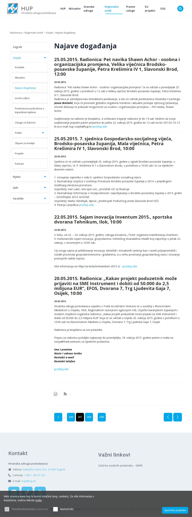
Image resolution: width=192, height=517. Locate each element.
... (64, 419)
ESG (164, 9)
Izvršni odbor (22, 100)
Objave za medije (25, 144)
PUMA (30, 134)
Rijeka (30, 178)
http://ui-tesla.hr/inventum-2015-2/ (100, 268)
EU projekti (152, 9)
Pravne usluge (134, 9)
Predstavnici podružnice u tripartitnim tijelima (29, 112)
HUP (69, 9)
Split (30, 189)
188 (102, 418)
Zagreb (17, 48)
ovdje (38, 500)
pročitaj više (99, 128)
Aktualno (81, 9)
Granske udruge (95, 9)
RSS (65, 396)
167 (80, 418)
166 (71, 418)
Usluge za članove (25, 124)
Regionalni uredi (116, 9)
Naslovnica (16, 34)
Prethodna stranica (168, 419)
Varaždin (30, 200)
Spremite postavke (175, 509)
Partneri (19, 165)
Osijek (52, 34)
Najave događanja (69, 34)
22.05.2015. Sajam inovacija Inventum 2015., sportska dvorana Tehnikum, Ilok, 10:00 (113, 221)
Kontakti (19, 69)
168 (89, 418)
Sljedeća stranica (177, 419)
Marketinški (66, 509)
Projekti (19, 155)
